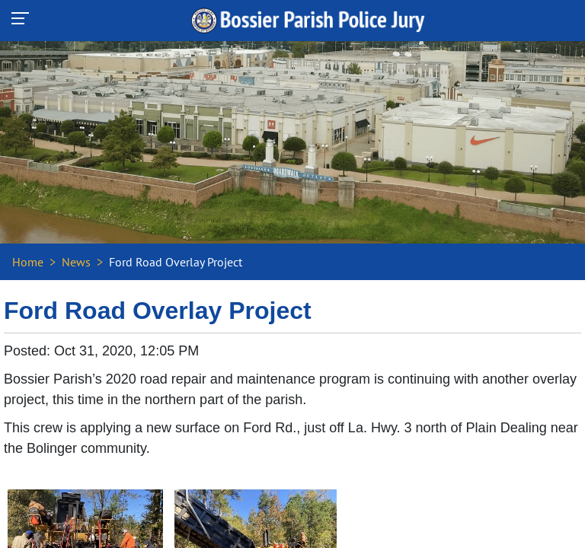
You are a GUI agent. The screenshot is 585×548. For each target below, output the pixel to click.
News (76, 261)
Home (27, 261)
